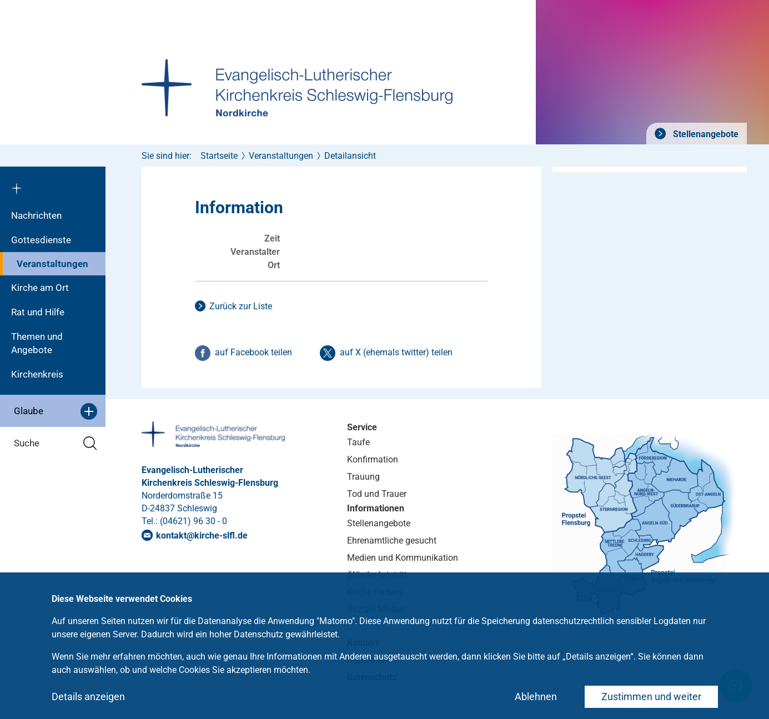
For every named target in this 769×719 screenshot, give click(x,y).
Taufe (358, 442)
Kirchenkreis (37, 374)
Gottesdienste (41, 239)
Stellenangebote (704, 134)
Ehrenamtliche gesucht (391, 540)
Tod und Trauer (376, 494)
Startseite (219, 155)
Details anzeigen (88, 696)
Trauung (363, 476)
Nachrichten (36, 215)
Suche (55, 443)
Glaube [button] (55, 411)
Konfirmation (372, 459)
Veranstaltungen (52, 263)
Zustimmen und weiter (651, 696)
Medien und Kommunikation (402, 557)
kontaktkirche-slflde (202, 535)
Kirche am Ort (40, 287)
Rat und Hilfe (37, 312)
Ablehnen (536, 696)
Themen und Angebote (37, 343)
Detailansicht (350, 155)
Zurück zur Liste (240, 306)
